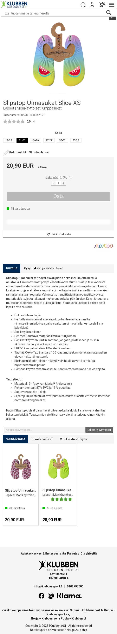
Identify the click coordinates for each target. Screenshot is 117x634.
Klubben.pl (79, 618)
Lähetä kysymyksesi (99, 429)
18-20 (9, 140)
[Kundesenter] (83, 4)
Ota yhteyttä (88, 553)
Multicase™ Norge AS (65, 630)
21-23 (22, 140)
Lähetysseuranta (54, 553)
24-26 (35, 140)
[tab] (11, 268)
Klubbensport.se (58, 614)
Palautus (73, 553)
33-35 (76, 140)
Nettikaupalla (38, 630)
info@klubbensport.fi (48, 586)
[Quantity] (58, 183)
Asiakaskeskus (31, 553)
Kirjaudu (92, 4)
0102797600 (75, 586)
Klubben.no (49, 618)
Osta (58, 196)
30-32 (62, 140)
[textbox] (44, 430)
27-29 (49, 140)
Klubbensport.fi (92, 610)
